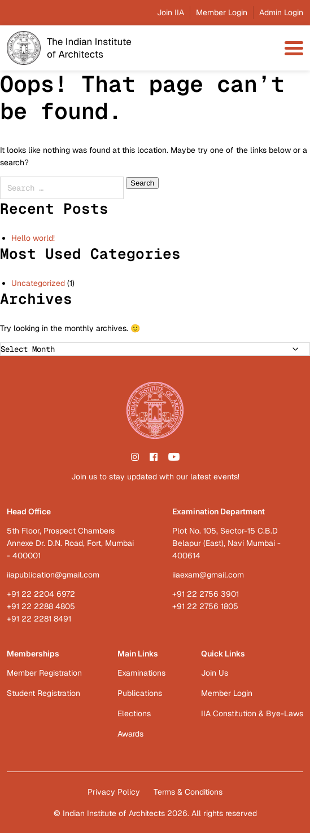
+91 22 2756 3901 (205, 594)
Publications (139, 693)
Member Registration (44, 673)
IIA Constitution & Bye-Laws (252, 713)
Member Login (221, 12)
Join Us (214, 673)
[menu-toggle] (294, 48)
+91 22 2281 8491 (39, 619)
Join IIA (170, 12)
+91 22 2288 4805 (41, 606)
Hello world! (33, 238)
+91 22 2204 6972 (41, 594)
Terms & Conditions (188, 792)
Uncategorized (38, 283)
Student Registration (43, 693)
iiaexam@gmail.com (208, 575)
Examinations (141, 673)
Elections (134, 713)
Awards (130, 734)
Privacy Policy (114, 792)
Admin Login (281, 12)
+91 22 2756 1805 (205, 606)
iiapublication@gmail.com (53, 575)
